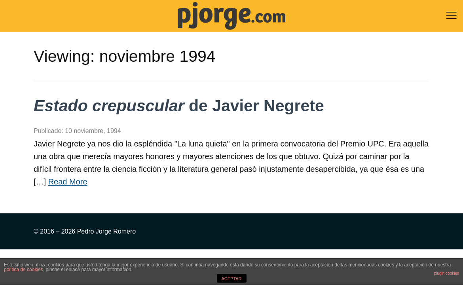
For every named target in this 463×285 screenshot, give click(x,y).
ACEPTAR (231, 278)
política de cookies (23, 269)
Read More (67, 181)
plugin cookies (446, 273)
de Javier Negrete (179, 106)
